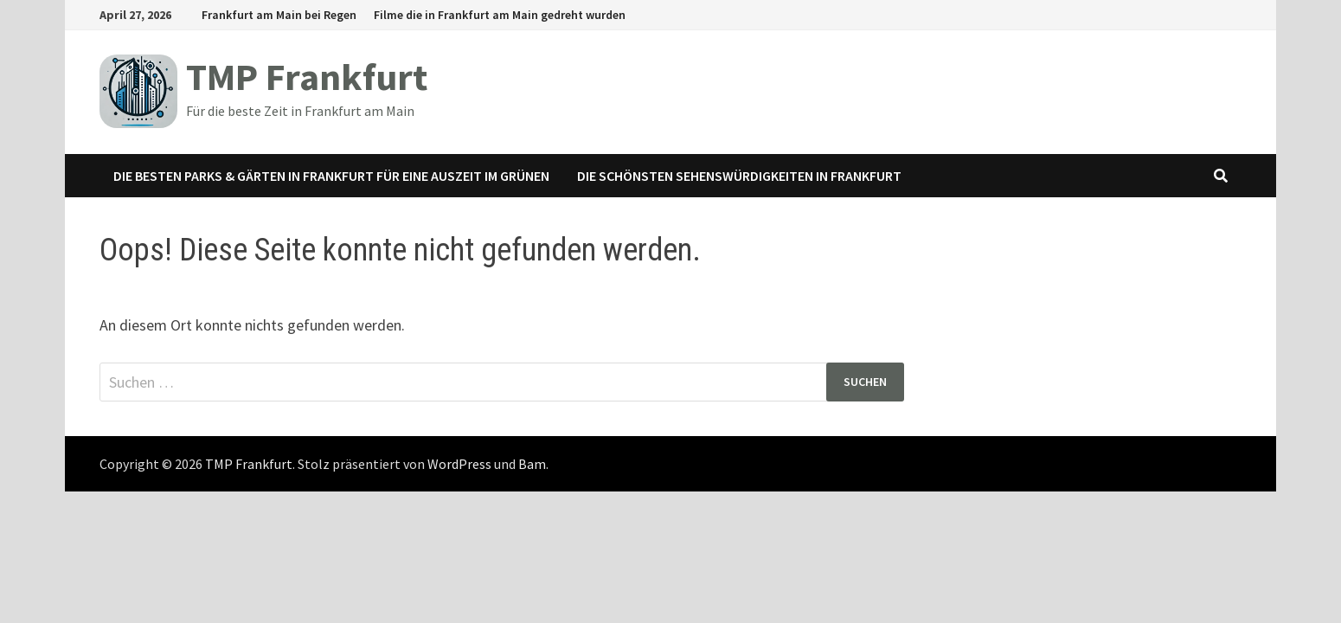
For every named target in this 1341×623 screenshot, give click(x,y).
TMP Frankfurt (306, 76)
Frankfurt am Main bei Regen (279, 14)
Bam (532, 463)
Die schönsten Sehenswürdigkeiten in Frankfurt (739, 175)
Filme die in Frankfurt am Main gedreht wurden (500, 14)
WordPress (459, 463)
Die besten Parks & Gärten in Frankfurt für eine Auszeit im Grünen (331, 175)
